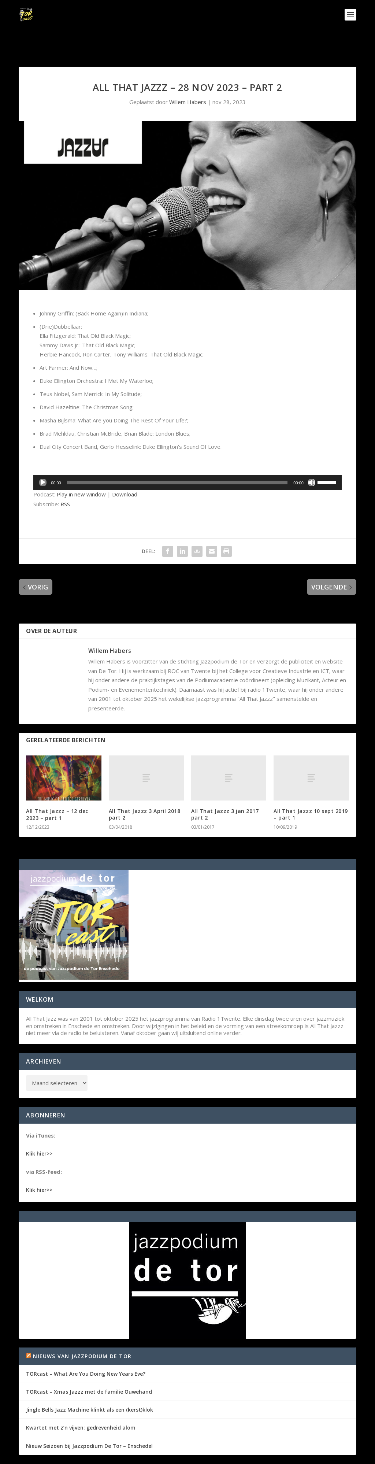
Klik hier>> (39, 1130)
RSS (65, 481)
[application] (187, 459)
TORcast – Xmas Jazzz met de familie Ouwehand (89, 1368)
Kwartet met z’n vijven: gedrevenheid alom (80, 1404)
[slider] (177, 460)
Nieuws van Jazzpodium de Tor (82, 1333)
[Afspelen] (43, 459)
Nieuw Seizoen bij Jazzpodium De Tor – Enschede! (89, 1423)
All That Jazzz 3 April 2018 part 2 (145, 791)
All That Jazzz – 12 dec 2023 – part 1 (57, 791)
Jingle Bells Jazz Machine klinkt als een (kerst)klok (89, 1386)
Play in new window (81, 471)
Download (124, 471)
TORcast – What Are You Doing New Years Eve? (85, 1350)
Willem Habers (187, 79)
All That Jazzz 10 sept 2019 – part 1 (311, 791)
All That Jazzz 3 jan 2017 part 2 (225, 791)
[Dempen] (311, 459)
